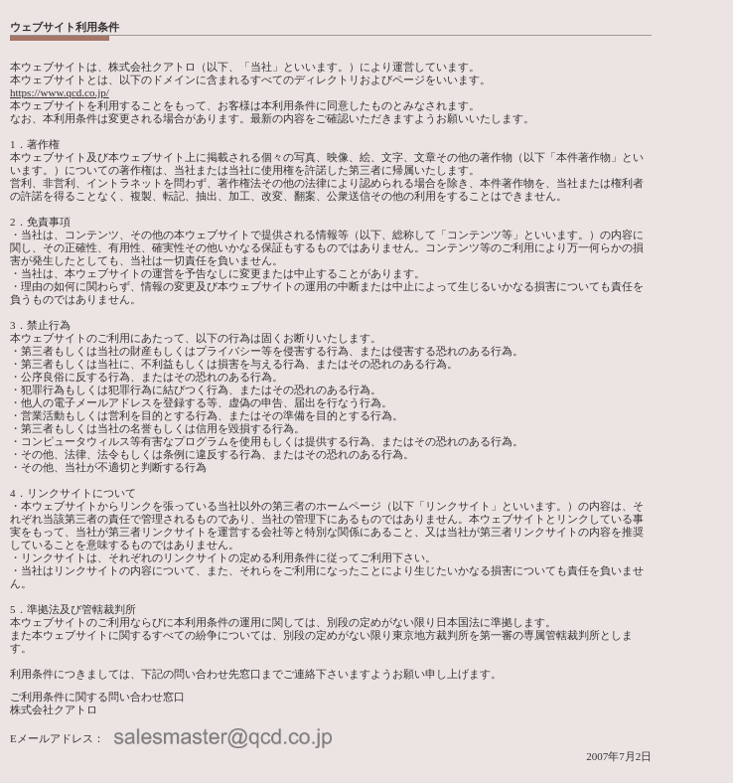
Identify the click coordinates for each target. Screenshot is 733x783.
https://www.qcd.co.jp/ (59, 92)
